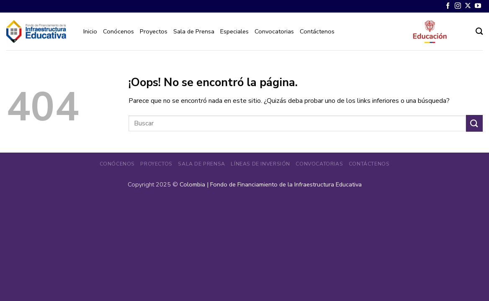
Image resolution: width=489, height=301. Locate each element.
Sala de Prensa (193, 31)
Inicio (90, 31)
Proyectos (153, 31)
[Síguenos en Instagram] (458, 6)
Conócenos (118, 31)
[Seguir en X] (468, 6)
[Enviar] (474, 123)
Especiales (234, 31)
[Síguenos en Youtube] (478, 6)
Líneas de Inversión (260, 164)
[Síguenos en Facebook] (448, 6)
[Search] (479, 31)
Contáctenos (317, 31)
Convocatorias (274, 31)
